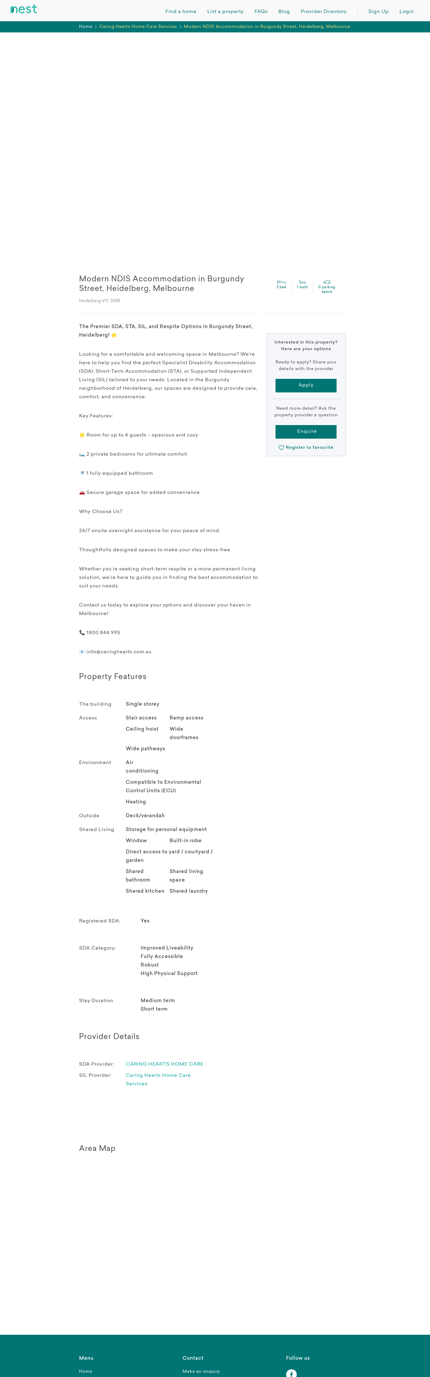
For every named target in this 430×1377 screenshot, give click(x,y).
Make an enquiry (201, 1372)
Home (85, 27)
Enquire (307, 431)
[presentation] (102, 197)
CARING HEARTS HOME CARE (165, 1064)
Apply (306, 385)
